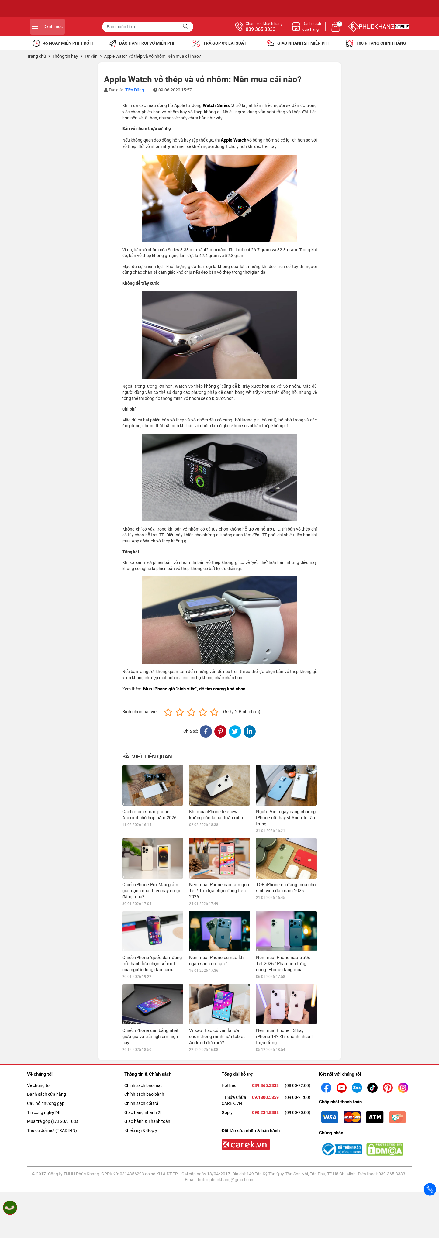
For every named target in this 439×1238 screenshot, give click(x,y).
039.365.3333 (265, 1085)
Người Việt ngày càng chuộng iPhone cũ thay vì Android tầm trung (286, 818)
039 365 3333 (327, 29)
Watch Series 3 (218, 105)
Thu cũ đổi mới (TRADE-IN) (52, 1130)
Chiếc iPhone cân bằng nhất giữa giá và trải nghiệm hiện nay (150, 1036)
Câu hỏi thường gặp (45, 1103)
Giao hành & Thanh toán (147, 1121)
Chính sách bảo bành (144, 1094)
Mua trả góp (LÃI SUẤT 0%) (52, 1121)
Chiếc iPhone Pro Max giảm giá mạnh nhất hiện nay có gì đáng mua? (151, 890)
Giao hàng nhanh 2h (143, 1112)
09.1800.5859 (265, 1097)
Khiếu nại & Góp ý (140, 1130)
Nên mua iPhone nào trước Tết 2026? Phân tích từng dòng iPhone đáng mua (283, 963)
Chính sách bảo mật (143, 1085)
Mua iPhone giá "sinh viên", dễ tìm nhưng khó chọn (194, 689)
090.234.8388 (265, 1112)
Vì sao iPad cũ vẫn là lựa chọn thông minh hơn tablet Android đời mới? (217, 1036)
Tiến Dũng (134, 90)
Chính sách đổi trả (141, 1103)
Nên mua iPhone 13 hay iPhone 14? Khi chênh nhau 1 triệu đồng (285, 1036)
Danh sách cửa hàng (46, 1094)
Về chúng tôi (38, 1085)
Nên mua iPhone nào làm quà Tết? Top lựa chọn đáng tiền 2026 (219, 890)
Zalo (429, 1189)
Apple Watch (233, 140)
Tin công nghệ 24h (44, 1112)
